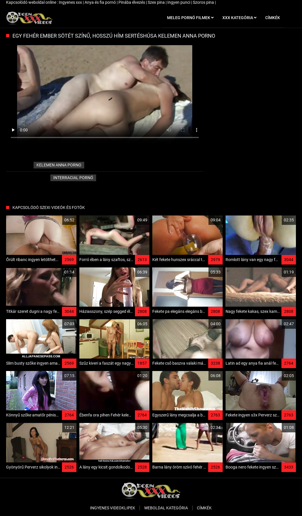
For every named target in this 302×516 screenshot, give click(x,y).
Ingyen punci (179, 2)
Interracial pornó (73, 177)
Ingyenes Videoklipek (112, 508)
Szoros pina (204, 2)
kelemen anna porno (58, 165)
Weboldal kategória (166, 508)
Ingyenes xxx (71, 2)
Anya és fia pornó (101, 2)
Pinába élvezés (132, 2)
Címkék (204, 508)
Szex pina (157, 2)
